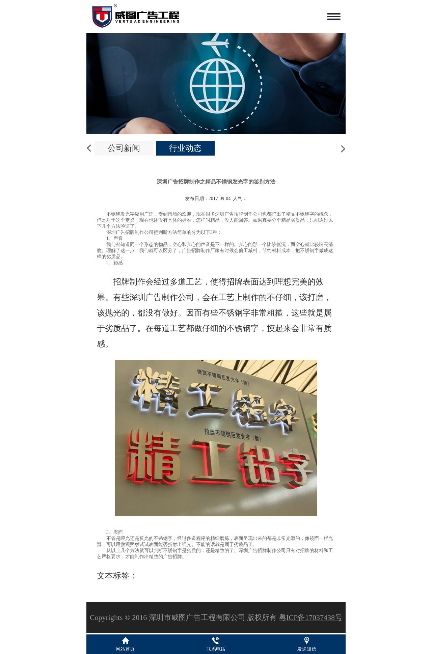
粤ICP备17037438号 (310, 617)
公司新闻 (124, 148)
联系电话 (216, 649)
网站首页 (125, 649)
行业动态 (185, 148)
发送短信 (306, 649)
